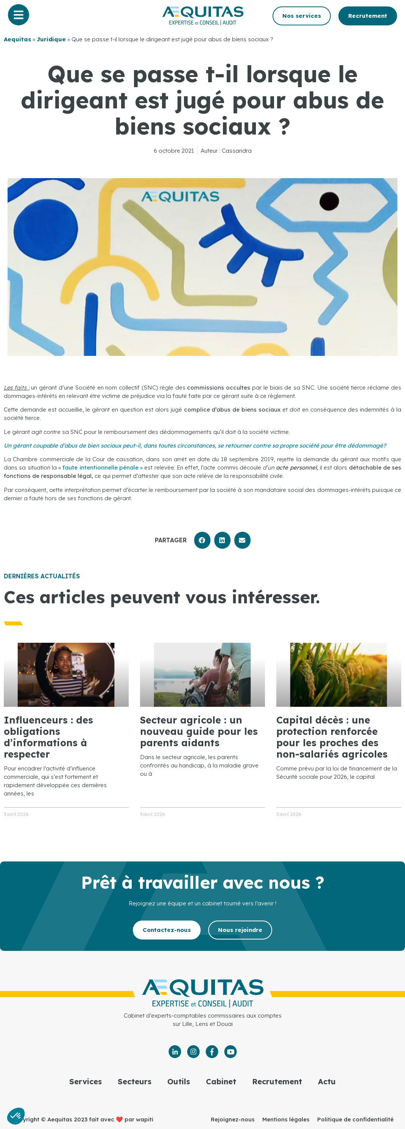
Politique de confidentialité (355, 1119)
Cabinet (221, 1081)
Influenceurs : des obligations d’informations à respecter (48, 737)
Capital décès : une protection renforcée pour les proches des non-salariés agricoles (332, 737)
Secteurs (134, 1081)
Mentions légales (286, 1119)
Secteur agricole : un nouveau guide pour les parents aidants (199, 731)
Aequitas (17, 39)
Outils (178, 1081)
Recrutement (277, 1081)
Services (85, 1081)
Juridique (51, 39)
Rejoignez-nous (233, 1119)
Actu (327, 1081)
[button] (202, 540)
